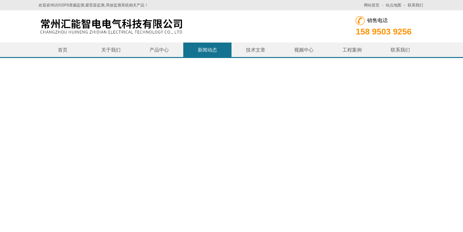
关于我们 (111, 50)
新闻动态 (207, 50)
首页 (63, 50)
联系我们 (415, 5)
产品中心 (159, 50)
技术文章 (255, 50)
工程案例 (352, 50)
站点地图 (393, 5)
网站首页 (371, 5)
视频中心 (303, 50)
